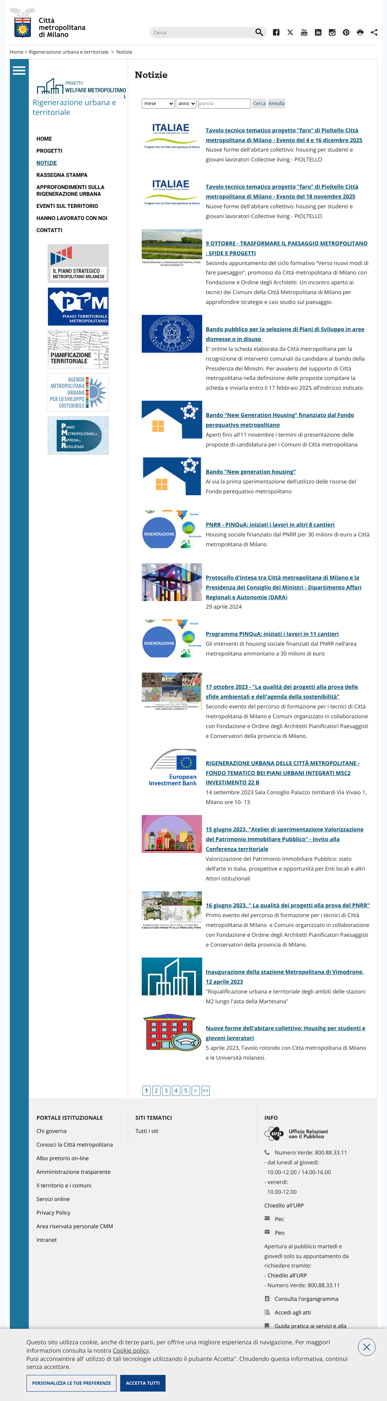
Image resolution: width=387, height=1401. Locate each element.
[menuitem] (78, 139)
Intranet (47, 1240)
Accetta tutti (142, 1383)
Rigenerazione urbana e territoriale (68, 51)
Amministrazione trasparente (74, 1172)
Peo (279, 1233)
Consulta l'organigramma (307, 1299)
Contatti (49, 230)
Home (17, 51)
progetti (50, 151)
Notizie (124, 51)
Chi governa (52, 1131)
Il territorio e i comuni (64, 1185)
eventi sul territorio (67, 206)
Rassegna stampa (62, 175)
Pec (279, 1219)
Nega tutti (367, 1347)
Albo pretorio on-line (63, 1158)
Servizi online (53, 1199)
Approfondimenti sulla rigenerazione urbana (71, 190)
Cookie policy (131, 1350)
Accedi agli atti (293, 1312)
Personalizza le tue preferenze (71, 1383)
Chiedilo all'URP (285, 1205)
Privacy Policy (54, 1213)
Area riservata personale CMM (75, 1226)
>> (205, 1090)
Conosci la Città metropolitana (75, 1144)
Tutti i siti (147, 1131)
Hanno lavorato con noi (72, 218)
